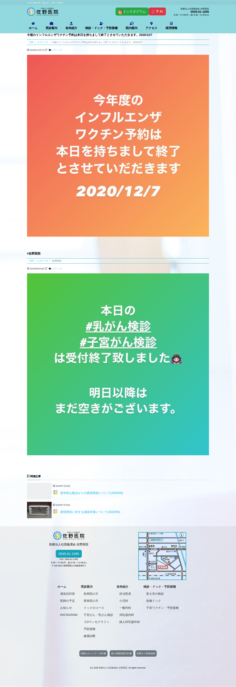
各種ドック (153, 601)
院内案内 (132, 26)
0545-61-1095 (69, 554)
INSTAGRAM (69, 615)
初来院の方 (91, 594)
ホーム (33, 26)
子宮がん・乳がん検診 (98, 615)
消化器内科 (126, 615)
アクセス (151, 26)
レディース (57, 50)
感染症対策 (67, 594)
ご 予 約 (157, 11)
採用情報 (171, 26)
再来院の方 (91, 601)
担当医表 (125, 594)
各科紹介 (71, 26)
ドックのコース (94, 608)
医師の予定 (67, 601)
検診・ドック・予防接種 (101, 26)
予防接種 (89, 629)
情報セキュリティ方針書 (93, 653)
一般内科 (125, 608)
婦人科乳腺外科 (129, 622)
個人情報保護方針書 (121, 653)
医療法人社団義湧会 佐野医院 (113, 668)
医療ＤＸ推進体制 (146, 653)
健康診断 (89, 636)
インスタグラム (132, 12)
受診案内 (51, 26)
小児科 (123, 601)
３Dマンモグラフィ (96, 622)
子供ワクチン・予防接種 (162, 608)
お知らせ (66, 608)
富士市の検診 (155, 594)
